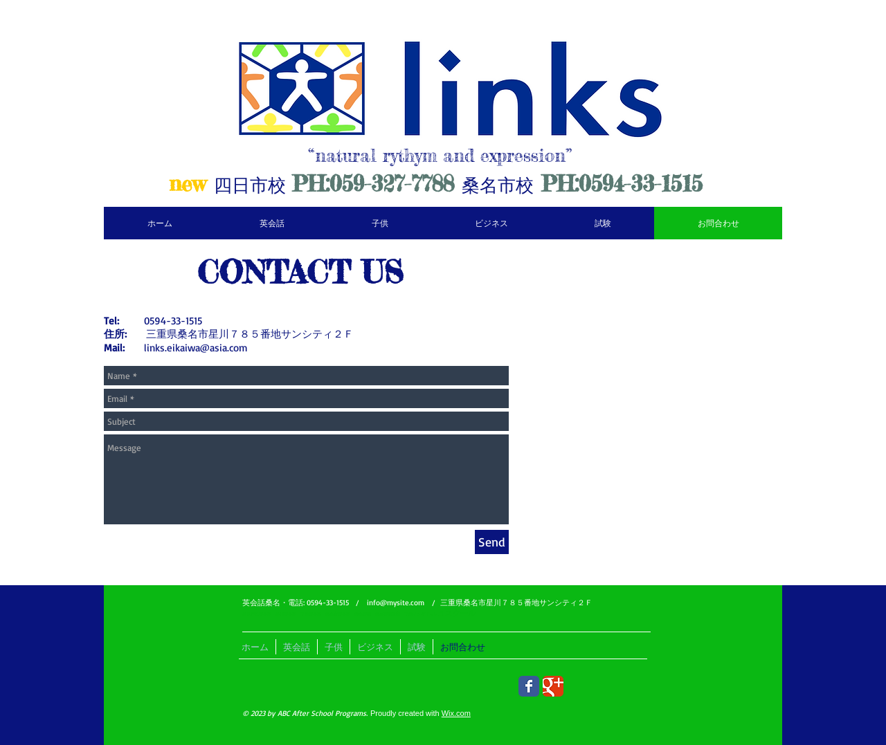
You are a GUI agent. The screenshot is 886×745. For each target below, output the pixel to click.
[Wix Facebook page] (528, 686)
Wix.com (456, 713)
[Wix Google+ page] (553, 686)
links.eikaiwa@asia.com (196, 347)
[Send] (492, 542)
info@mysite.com (395, 602)
